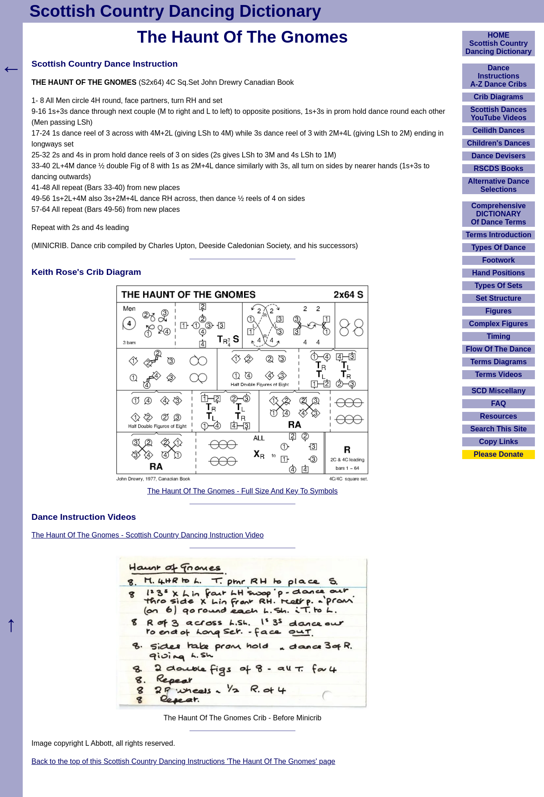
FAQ (498, 403)
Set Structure (498, 298)
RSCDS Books (498, 168)
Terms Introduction (499, 235)
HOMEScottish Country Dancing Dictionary (498, 43)
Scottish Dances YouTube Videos (498, 114)
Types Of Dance (498, 247)
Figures (498, 311)
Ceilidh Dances (499, 130)
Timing (498, 336)
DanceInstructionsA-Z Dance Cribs (498, 76)
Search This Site (498, 429)
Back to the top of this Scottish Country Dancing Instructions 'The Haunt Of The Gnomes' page (183, 761)
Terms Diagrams (498, 362)
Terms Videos (498, 374)
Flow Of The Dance (498, 349)
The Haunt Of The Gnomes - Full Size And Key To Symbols (242, 491)
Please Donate (498, 454)
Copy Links (498, 441)
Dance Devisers (498, 156)
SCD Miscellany (498, 391)
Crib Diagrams (498, 97)
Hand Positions (498, 273)
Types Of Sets (498, 285)
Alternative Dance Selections (498, 185)
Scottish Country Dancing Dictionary (175, 11)
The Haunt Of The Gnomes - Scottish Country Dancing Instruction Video (147, 535)
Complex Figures (498, 324)
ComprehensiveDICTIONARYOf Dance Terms (498, 214)
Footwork (498, 260)
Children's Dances (498, 143)
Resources (498, 416)
